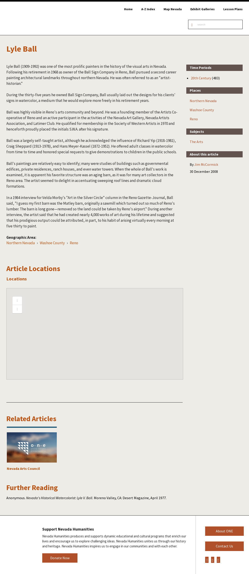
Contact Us (224, 546)
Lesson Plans (233, 9)
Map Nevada (173, 9)
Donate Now (60, 558)
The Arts (196, 141)
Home (128, 9)
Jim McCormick (206, 164)
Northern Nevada (20, 242)
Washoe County (52, 242)
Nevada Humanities (17, 544)
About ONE (224, 531)
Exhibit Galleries (202, 9)
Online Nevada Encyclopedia (27, 18)
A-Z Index (148, 9)
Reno (74, 242)
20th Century (201, 78)
